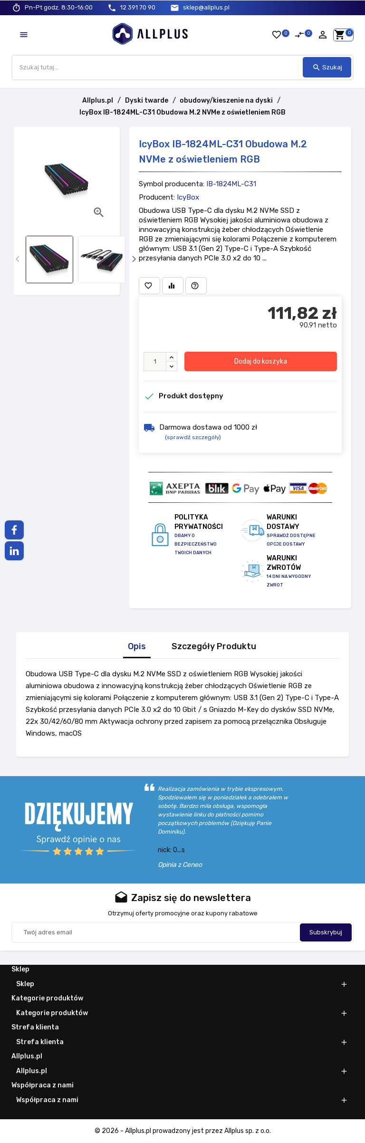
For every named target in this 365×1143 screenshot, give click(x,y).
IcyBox (188, 197)
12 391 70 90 (137, 7)
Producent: (157, 197)
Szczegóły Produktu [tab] (214, 647)
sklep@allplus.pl (206, 7)
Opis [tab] (137, 647)
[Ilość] (155, 361)
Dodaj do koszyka (260, 361)
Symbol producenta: (171, 184)
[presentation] (17, 259)
